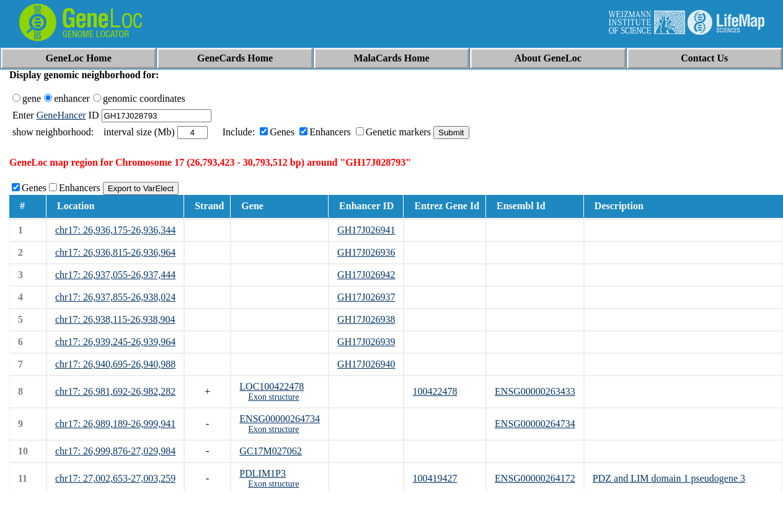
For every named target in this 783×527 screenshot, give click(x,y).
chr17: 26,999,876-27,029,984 (115, 451)
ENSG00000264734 (279, 418)
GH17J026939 (366, 341)
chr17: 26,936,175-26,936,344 (115, 230)
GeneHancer (61, 115)
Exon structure (273, 397)
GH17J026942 (366, 274)
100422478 (434, 391)
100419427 (434, 478)
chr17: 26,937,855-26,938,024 (115, 297)
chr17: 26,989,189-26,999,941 (115, 423)
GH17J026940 (366, 364)
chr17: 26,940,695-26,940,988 (115, 364)
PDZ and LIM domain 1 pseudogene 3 (669, 478)
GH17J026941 (366, 230)
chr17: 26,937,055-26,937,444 (115, 274)
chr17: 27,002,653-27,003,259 (115, 478)
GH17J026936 (366, 252)
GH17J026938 (366, 319)
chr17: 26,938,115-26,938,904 (115, 319)
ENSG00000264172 (535, 478)
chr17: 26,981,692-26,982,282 (115, 391)
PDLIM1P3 (262, 473)
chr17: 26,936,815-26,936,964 (115, 252)
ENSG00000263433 (535, 391)
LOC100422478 (271, 386)
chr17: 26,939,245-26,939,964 (115, 341)
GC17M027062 (270, 451)
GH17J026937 (366, 297)
